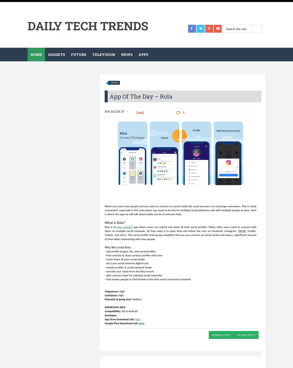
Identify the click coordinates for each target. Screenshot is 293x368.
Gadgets (56, 54)
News (127, 54)
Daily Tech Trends (88, 25)
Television (103, 54)
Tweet (140, 112)
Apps (143, 54)
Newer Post (221, 335)
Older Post (246, 335)
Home (36, 54)
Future (78, 54)
